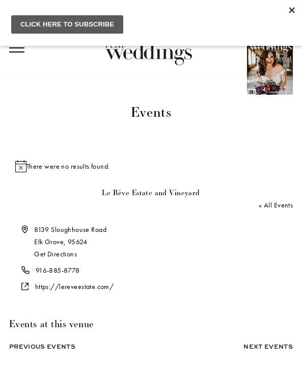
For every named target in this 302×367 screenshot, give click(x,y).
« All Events (276, 204)
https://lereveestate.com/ (74, 286)
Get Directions (55, 253)
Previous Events (42, 346)
